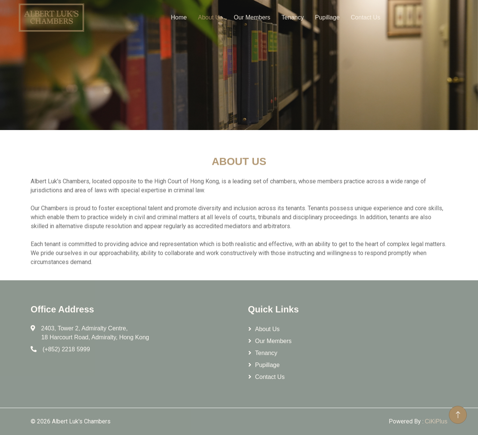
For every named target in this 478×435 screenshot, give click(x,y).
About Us (210, 17)
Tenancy (293, 17)
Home (179, 17)
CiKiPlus (436, 421)
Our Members (252, 17)
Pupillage (327, 17)
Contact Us (365, 17)
